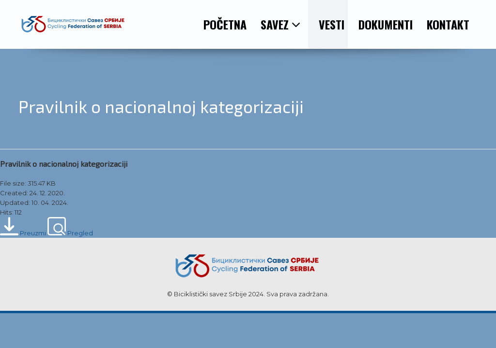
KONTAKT (448, 24)
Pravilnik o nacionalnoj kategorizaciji (63, 163)
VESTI (331, 24)
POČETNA (225, 24)
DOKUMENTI (385, 24)
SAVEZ (281, 24)
